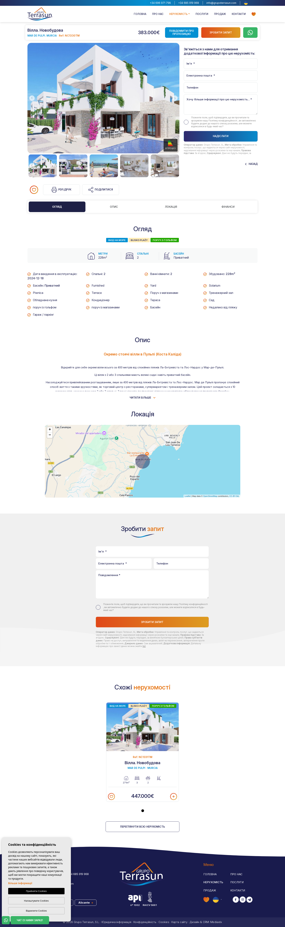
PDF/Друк (62, 189)
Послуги (202, 13)
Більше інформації (20, 883)
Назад (251, 163)
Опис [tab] (114, 206)
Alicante (85, 902)
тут (144, 646)
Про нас (157, 13)
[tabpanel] (142, 752)
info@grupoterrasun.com (221, 2)
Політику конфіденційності (223, 120)
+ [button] (50, 430)
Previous (31, 98)
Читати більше (142, 397)
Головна (140, 13)
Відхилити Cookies (36, 910)
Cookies (163, 922)
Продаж (220, 13)
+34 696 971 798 (160, 2)
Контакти (239, 13)
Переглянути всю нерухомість (142, 826)
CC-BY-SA (234, 496)
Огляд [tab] (57, 206)
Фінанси (228, 206)
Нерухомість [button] (178, 13)
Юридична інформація (116, 922)
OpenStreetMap (210, 496)
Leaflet (187, 496)
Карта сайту (179, 922)
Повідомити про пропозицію (181, 32)
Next (175, 98)
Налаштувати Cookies (36, 900)
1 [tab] (142, 810)
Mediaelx (216, 922)
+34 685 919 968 (188, 2)
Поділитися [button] (100, 189)
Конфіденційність (144, 922)
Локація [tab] (171, 206)
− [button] (50, 435)
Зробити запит (221, 32)
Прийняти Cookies (36, 891)
